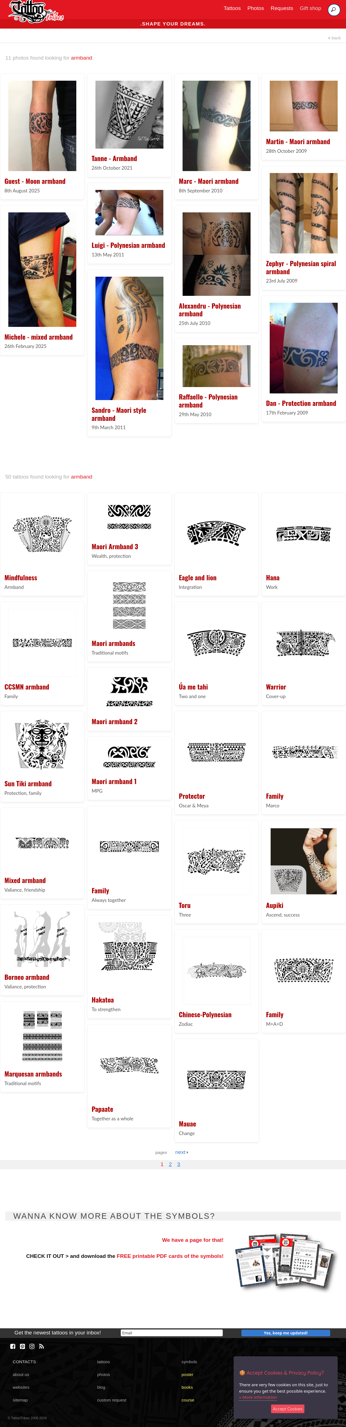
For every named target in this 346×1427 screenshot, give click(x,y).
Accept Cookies (288, 1408)
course (187, 1400)
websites (21, 1387)
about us (21, 1374)
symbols (189, 1361)
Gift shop (310, 8)
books (187, 1387)
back (334, 37)
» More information (258, 1397)
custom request (111, 1400)
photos (103, 1374)
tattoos (103, 1361)
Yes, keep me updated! (286, 1333)
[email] (172, 1332)
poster (187, 1374)
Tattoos (232, 8)
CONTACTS (24, 1361)
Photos (255, 8)
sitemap (20, 1400)
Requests (282, 8)
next (181, 1152)
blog (101, 1387)
